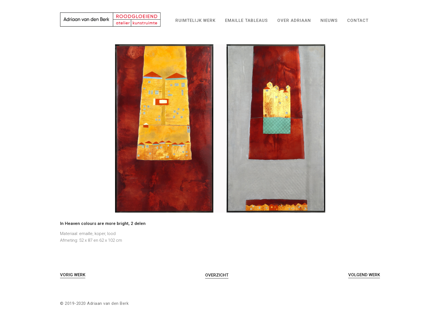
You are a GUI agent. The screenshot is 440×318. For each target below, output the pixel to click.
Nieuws (329, 20)
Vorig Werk (72, 274)
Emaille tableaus (246, 20)
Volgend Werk (364, 274)
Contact (357, 20)
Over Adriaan (294, 20)
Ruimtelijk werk (195, 20)
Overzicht (216, 275)
